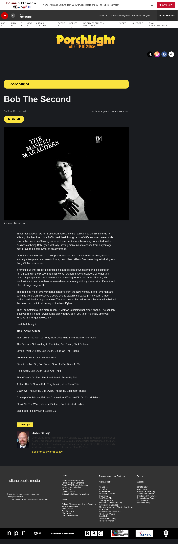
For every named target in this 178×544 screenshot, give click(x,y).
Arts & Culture (41, 29)
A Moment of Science (108, 510)
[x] (150, 59)
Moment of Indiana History (110, 508)
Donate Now (142, 492)
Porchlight (19, 89)
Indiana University (32, 499)
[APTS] (144, 538)
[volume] (13, 20)
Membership (142, 494)
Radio (14, 29)
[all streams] (167, 20)
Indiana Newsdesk (70, 511)
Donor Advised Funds (146, 503)
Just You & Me (105, 503)
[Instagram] (157, 59)
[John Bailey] (23, 444)
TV (22, 29)
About (4, 29)
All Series (103, 492)
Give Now (168, 7)
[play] (4, 20)
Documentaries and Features (112, 481)
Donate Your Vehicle (145, 499)
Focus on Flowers (107, 499)
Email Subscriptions (158, 29)
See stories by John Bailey (47, 456)
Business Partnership (146, 496)
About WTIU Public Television (75, 490)
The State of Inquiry (107, 523)
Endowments (142, 505)
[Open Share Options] (171, 59)
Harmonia (103, 501)
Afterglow (103, 494)
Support (137, 28)
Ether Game (104, 496)
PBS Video (66, 495)
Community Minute (70, 520)
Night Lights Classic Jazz (110, 517)
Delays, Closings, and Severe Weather (79, 509)
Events (61, 29)
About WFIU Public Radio (73, 485)
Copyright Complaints (15, 502)
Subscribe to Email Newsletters (75, 499)
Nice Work (103, 514)
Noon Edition (67, 514)
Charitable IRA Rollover (147, 501)
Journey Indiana (106, 505)
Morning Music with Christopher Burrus (116, 512)
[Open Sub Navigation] (71, 33)
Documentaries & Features (94, 29)
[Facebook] (164, 59)
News (29, 29)
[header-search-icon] (153, 7)
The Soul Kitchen (106, 526)
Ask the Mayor (68, 516)
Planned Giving (143, 508)
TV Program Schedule (71, 492)
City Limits (66, 518)
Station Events (68, 497)
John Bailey (41, 438)
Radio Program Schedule (73, 488)
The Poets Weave (107, 519)
